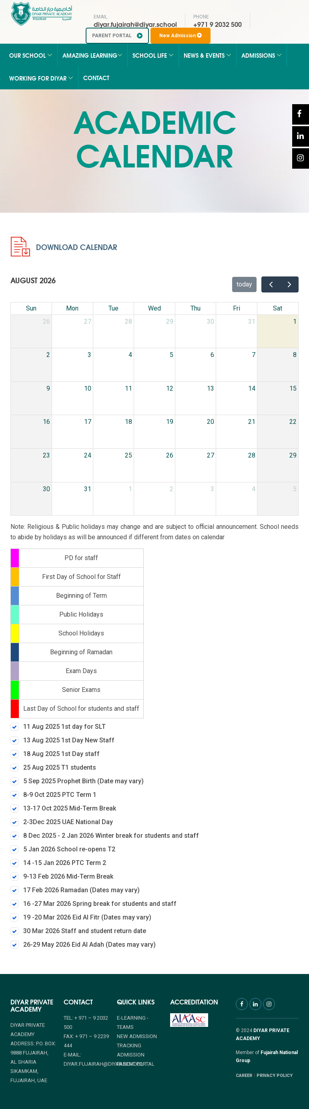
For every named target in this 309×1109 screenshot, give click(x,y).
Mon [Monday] (72, 308)
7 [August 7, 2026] (253, 355)
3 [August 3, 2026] (89, 355)
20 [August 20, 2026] (210, 421)
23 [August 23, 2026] (46, 455)
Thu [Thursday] (196, 308)
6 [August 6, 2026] (212, 355)
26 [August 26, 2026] (169, 455)
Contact (96, 77)
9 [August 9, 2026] (48, 388)
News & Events (207, 55)
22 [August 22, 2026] (293, 421)
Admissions (261, 55)
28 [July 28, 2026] (128, 321)
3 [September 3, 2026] (212, 489)
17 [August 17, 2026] (87, 421)
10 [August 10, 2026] (87, 388)
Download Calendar (63, 246)
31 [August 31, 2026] (87, 489)
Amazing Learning (92, 55)
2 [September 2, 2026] (171, 489)
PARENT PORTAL (117, 35)
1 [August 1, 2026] (295, 321)
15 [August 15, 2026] (293, 388)
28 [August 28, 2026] (251, 455)
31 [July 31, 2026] (251, 321)
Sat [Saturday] (277, 308)
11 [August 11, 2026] (128, 388)
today (244, 284)
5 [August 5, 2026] (171, 355)
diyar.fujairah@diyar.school (135, 24)
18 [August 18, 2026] (128, 421)
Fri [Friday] (236, 308)
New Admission (180, 35)
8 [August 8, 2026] (295, 355)
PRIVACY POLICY (275, 1075)
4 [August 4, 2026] (130, 355)
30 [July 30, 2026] (210, 321)
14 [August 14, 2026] (251, 388)
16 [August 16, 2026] (46, 421)
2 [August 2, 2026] (48, 355)
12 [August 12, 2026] (169, 388)
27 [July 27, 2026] (87, 321)
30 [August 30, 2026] (46, 489)
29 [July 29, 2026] (169, 321)
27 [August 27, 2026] (210, 455)
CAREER (244, 1075)
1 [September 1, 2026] (130, 489)
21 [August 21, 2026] (251, 421)
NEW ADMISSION (137, 1036)
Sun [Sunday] (31, 308)
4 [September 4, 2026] (253, 489)
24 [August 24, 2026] (87, 455)
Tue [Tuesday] (113, 308)
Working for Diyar (41, 78)
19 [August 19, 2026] (169, 421)
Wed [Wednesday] (154, 308)
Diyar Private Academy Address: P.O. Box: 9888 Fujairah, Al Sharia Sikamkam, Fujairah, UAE (33, 1052)
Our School (30, 55)
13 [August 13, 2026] (210, 388)
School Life (153, 55)
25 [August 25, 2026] (128, 455)
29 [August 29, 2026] (293, 455)
